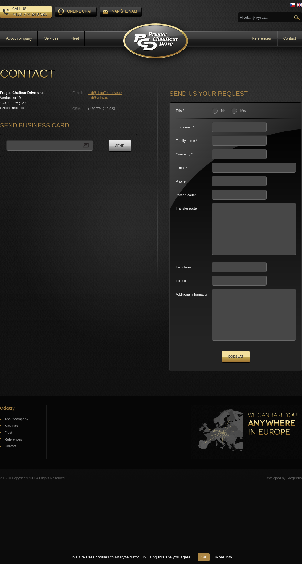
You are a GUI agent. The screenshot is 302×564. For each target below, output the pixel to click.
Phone (181, 181)
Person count (186, 195)
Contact (289, 38)
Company (183, 154)
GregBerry (294, 496)
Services (51, 38)
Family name (185, 141)
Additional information (192, 303)
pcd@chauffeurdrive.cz (105, 93)
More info (223, 557)
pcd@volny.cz (98, 97)
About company (19, 38)
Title (179, 110)
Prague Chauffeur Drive (155, 40)
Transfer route (186, 208)
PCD (31, 496)
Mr (223, 110)
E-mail (180, 168)
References (261, 38)
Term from (183, 276)
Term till (181, 290)
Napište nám (120, 11)
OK (203, 557)
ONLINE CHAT (75, 11)
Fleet (75, 38)
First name (184, 127)
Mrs (243, 110)
